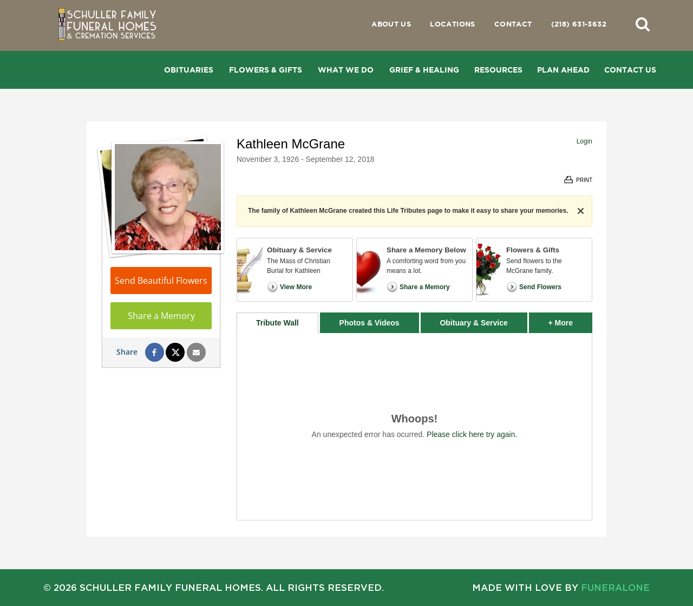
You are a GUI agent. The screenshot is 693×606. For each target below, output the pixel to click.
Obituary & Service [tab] (473, 322)
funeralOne (615, 587)
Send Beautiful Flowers (161, 280)
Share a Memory (161, 316)
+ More (570, 319)
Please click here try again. (472, 434)
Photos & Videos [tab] (369, 322)
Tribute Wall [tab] (277, 322)
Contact (513, 24)
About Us (391, 24)
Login (584, 141)
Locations (452, 24)
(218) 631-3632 (578, 24)
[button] (643, 23)
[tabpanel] (414, 426)
